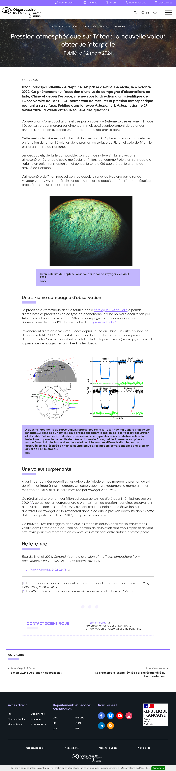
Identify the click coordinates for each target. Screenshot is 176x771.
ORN (77, 727)
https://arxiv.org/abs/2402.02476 (45, 571)
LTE (54, 727)
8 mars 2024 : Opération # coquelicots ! (36, 676)
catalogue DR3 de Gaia (111, 311)
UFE (77, 733)
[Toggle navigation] (168, 13)
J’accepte (158, 768)
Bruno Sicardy (98, 624)
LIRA (55, 722)
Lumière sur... (120, 28)
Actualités (74, 28)
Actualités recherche (96, 28)
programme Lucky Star (105, 324)
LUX (55, 733)
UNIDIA (79, 722)
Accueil (59, 28)
